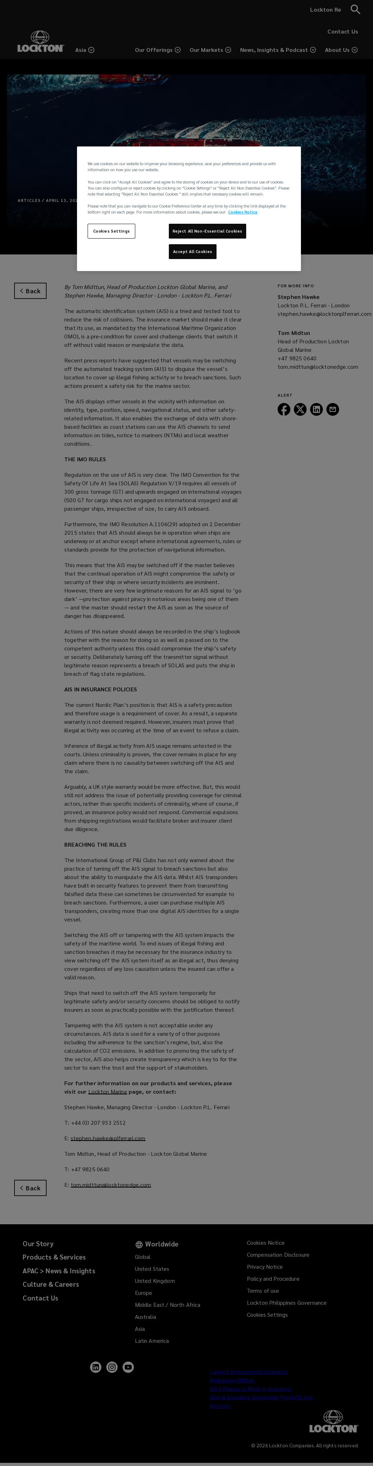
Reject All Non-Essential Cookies (207, 231)
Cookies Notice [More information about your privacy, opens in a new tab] (242, 212)
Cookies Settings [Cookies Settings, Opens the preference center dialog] (111, 231)
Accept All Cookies (192, 251)
